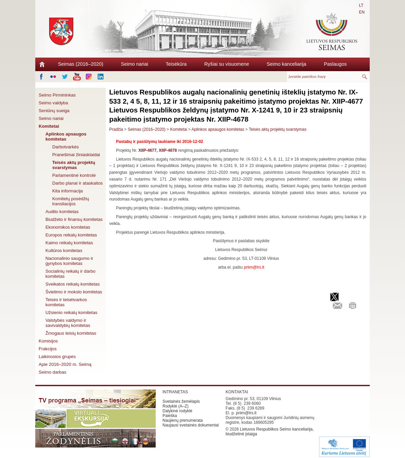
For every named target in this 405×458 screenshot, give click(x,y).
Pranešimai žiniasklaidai (76, 154)
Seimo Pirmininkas (57, 95)
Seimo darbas (52, 372)
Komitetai (49, 126)
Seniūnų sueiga (54, 110)
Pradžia (116, 129)
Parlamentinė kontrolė (74, 175)
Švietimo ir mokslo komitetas (73, 291)
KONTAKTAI (237, 392)
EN (362, 12)
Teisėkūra (176, 64)
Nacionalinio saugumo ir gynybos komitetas (69, 261)
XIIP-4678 (168, 150)
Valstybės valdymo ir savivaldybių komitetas (67, 323)
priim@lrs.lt (246, 413)
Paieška (169, 415)
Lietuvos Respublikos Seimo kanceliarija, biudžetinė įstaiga (270, 431)
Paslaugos (335, 64)
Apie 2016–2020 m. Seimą (65, 364)
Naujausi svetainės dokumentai (190, 425)
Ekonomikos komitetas (67, 227)
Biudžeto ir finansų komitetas (74, 219)
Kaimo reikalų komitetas (69, 242)
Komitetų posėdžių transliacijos (70, 201)
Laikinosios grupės (57, 356)
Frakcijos (48, 348)
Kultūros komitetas (63, 250)
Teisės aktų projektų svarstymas (73, 165)
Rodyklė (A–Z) (175, 406)
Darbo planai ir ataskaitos (77, 183)
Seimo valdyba (53, 102)
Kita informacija (67, 190)
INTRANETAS (175, 392)
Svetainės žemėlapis (181, 401)
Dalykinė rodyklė (177, 411)
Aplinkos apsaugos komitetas (65, 136)
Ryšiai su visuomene (226, 64)
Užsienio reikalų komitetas (71, 312)
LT (361, 5)
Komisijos (48, 341)
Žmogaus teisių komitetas (70, 333)
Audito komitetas (62, 211)
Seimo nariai (134, 64)
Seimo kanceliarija (286, 64)
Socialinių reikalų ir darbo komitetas (70, 274)
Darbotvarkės (65, 146)
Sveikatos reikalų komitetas (72, 284)
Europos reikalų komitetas (71, 234)
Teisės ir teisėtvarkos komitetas (66, 302)
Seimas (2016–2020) (80, 64)
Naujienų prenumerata (182, 420)
